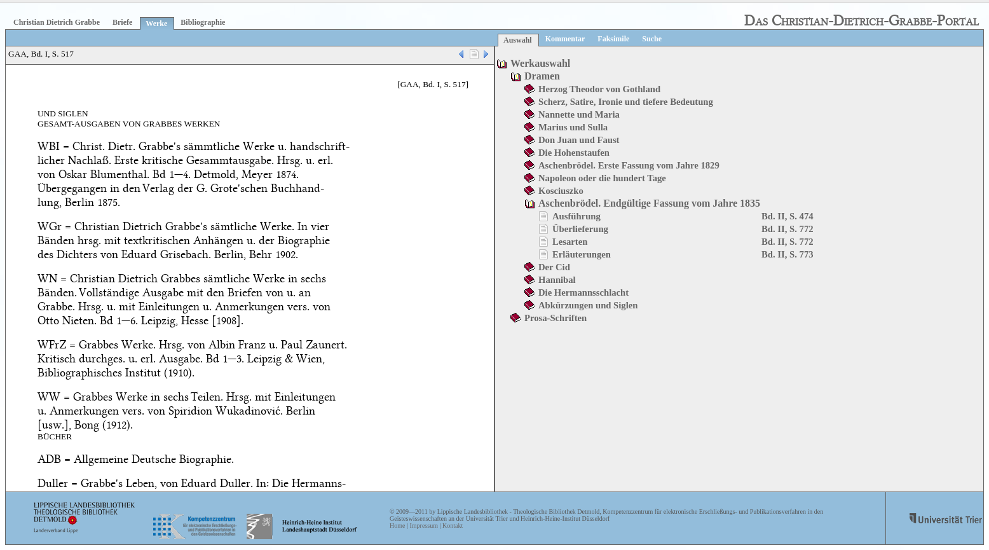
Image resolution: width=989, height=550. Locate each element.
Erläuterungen (581, 254)
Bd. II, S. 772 (787, 229)
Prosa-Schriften (555, 318)
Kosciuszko (560, 191)
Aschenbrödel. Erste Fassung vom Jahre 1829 (629, 165)
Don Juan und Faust (578, 140)
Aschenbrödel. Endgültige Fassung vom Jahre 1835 (649, 203)
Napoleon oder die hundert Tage (602, 178)
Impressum (423, 525)
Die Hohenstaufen (574, 153)
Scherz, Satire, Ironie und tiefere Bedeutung (625, 102)
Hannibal (557, 280)
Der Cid (554, 267)
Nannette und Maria (579, 114)
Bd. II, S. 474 (787, 216)
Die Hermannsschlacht (583, 292)
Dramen (542, 76)
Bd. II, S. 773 (787, 254)
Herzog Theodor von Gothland (599, 89)
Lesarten (569, 242)
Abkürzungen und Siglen (588, 305)
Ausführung (576, 216)
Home (397, 525)
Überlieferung (580, 229)
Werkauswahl (540, 63)
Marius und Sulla (573, 127)
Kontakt (452, 525)
